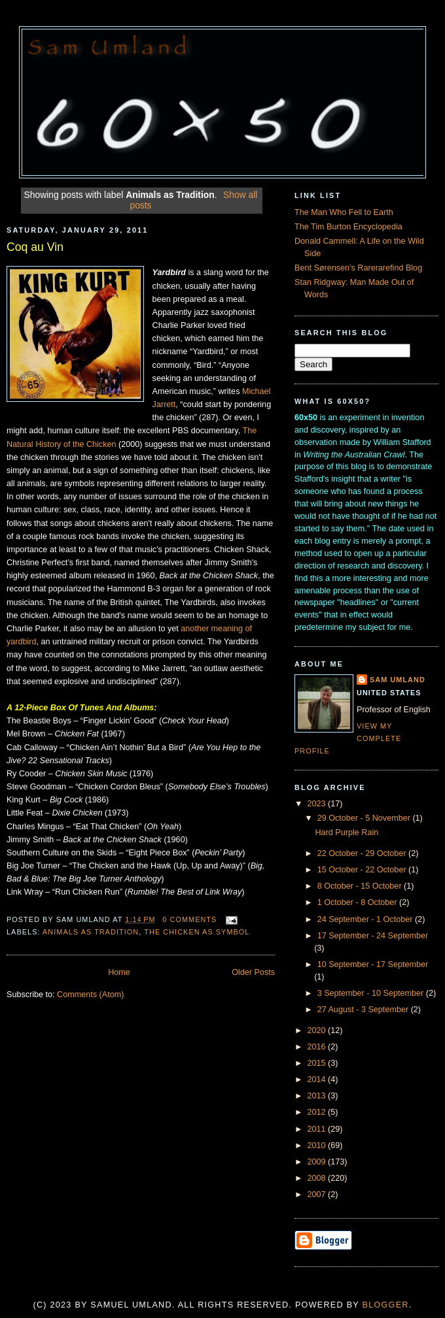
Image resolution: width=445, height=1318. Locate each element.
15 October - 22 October (362, 869)
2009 (318, 1161)
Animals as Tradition (91, 932)
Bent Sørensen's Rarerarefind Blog (358, 267)
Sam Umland (397, 680)
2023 (318, 803)
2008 (318, 1178)
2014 (318, 1079)
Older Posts (253, 972)
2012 (318, 1112)
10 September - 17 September (373, 964)
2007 (318, 1194)
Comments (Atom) (90, 994)
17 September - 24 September (373, 935)
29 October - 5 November (365, 818)
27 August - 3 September (364, 1009)
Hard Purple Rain (347, 832)
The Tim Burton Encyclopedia (348, 226)
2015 (318, 1063)
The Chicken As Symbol (196, 932)
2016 (318, 1046)
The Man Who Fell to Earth (343, 212)
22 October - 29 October (362, 853)
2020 (318, 1030)
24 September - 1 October (366, 919)
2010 (318, 1145)
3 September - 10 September (371, 993)
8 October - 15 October (360, 886)
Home (119, 972)
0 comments (189, 919)
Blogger (386, 1305)
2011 (318, 1129)
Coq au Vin (35, 247)
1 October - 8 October (358, 902)
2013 (318, 1095)
